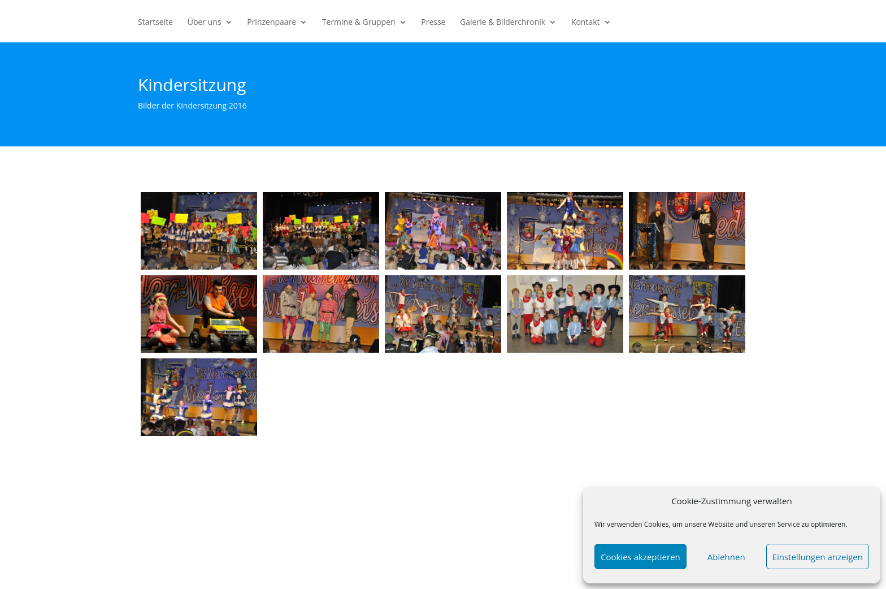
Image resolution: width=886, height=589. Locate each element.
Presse (433, 22)
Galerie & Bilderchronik (502, 22)
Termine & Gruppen (359, 22)
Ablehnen (726, 556)
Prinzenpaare (271, 22)
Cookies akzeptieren (640, 556)
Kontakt (585, 22)
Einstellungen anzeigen (817, 556)
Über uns (205, 22)
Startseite (155, 22)
